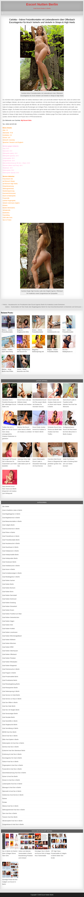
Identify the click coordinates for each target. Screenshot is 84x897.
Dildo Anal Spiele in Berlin (10, 739)
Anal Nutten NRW (7, 647)
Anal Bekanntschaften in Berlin (12, 521)
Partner (4, 798)
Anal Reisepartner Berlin (10, 687)
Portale (4, 802)
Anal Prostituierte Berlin (9, 680)
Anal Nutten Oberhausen (10, 651)
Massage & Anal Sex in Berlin (11, 787)
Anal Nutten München (9, 643)
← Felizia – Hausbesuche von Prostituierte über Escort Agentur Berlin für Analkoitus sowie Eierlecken (33, 304)
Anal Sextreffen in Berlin (10, 721)
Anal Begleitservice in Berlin (11, 517)
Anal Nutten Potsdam (9, 658)
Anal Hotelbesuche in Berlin (11, 565)
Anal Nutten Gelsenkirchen (10, 617)
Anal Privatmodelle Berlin (10, 676)
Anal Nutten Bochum (8, 588)
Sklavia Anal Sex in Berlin (10, 806)
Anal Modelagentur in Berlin (11, 577)
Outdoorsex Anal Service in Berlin (13, 795)
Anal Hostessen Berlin (9, 562)
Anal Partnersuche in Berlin (11, 669)
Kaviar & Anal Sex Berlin (10, 776)
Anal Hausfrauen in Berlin (10, 547)
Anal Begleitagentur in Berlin (11, 514)
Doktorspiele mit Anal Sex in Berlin (13, 743)
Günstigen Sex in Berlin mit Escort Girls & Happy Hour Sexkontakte (42, 853)
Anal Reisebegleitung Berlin (11, 684)
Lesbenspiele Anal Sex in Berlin (12, 784)
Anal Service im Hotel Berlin (11, 695)
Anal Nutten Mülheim (9, 639)
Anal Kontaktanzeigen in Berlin (12, 573)
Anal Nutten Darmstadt (9, 595)
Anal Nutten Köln (7, 625)
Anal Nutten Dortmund (9, 599)
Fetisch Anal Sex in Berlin (10, 761)
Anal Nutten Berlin (8, 584)
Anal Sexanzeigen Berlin (10, 713)
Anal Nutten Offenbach (9, 654)
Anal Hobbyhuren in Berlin (10, 551)
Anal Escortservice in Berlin (11, 528)
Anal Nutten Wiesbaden (9, 662)
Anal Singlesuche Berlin (9, 724)
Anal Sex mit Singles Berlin (10, 710)
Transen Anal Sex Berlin (10, 817)
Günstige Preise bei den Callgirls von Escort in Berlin (10, 882)
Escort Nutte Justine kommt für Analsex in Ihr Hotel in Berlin (39, 429)
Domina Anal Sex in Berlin (10, 747)
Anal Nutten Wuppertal (9, 665)
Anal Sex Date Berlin (8, 706)
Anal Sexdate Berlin (8, 717)
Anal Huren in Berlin (8, 569)
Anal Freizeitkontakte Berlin (11, 540)
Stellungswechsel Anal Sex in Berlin (13, 809)
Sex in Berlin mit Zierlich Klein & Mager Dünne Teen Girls (10, 853)
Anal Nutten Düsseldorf (9, 606)
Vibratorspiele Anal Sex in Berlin (12, 821)
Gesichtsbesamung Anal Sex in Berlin (14, 773)
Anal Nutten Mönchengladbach (12, 636)
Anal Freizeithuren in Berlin (10, 536)
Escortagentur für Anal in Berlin (12, 758)
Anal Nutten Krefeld (8, 628)
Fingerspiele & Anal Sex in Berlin (12, 765)
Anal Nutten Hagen (8, 621)
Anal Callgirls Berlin (8, 525)
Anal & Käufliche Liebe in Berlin (12, 510)
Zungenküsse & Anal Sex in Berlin (13, 824)
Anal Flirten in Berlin (8, 532)
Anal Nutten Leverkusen (10, 632)
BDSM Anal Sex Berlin (9, 732)
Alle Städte (5, 506)
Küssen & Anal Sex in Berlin (11, 780)
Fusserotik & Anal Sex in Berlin (12, 769)
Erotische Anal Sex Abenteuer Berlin (13, 750)
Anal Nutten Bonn (7, 591)
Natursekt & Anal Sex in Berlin (11, 791)
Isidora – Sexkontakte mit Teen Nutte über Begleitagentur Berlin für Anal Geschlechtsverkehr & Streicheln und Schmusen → (44, 307)
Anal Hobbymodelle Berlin (10, 554)
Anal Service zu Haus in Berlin (11, 699)
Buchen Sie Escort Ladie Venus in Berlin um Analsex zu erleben (24, 429)
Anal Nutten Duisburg (9, 602)
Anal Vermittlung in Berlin (10, 728)
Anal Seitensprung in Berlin (10, 691)
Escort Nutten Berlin (42, 4)
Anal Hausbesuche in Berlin (11, 543)
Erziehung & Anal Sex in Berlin (12, 754)
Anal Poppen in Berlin (9, 673)
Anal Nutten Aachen (8, 580)
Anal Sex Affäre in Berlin (10, 702)
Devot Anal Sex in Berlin (10, 736)
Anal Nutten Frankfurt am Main (12, 614)
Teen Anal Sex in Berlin (9, 813)
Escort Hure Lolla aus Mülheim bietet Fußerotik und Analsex (24, 402)
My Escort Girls (26, 120)
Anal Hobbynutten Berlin (10, 558)
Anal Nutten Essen (8, 610)
